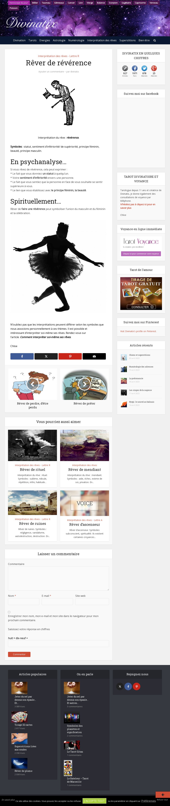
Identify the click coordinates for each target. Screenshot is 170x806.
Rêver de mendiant (84, 469)
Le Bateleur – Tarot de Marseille (78, 780)
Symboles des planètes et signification (75, 729)
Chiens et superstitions (139, 355)
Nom (12, 596)
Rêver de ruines (32, 523)
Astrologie (59, 40)
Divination (19, 40)
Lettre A (98, 520)
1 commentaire (74, 755)
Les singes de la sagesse (140, 390)
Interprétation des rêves (102, 40)
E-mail (46, 596)
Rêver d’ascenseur (84, 524)
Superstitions (127, 40)
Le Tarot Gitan (75, 751)
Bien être (144, 40)
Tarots (32, 40)
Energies (44, 40)
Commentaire (16, 564)
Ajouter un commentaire (51, 71)
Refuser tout (162, 799)
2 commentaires (75, 735)
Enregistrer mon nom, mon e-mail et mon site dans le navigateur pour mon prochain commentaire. (53, 618)
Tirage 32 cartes (23, 724)
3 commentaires (75, 706)
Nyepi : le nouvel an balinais (141, 402)
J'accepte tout (94, 801)
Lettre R (74, 56)
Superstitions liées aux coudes (25, 748)
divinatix (74, 71)
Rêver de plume (23, 770)
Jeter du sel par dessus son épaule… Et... (25, 700)
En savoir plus (8, 799)
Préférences (148, 801)
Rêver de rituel (32, 469)
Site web (80, 596)
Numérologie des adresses (141, 366)
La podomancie (136, 378)
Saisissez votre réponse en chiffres (29, 629)
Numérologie (76, 40)
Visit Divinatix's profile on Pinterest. (138, 331)
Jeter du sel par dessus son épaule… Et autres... (77, 700)
